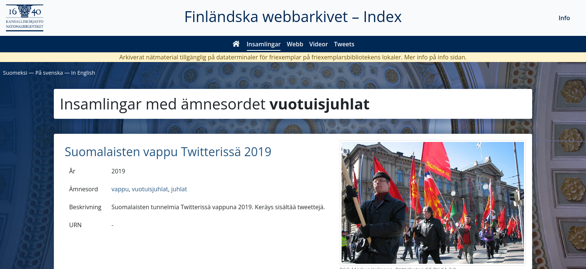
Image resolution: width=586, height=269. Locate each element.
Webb (295, 44)
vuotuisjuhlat (150, 189)
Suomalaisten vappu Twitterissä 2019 (168, 151)
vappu (120, 189)
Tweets (344, 44)
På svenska (49, 72)
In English (83, 72)
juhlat (179, 189)
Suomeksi (15, 72)
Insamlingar (264, 44)
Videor (318, 44)
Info (564, 18)
